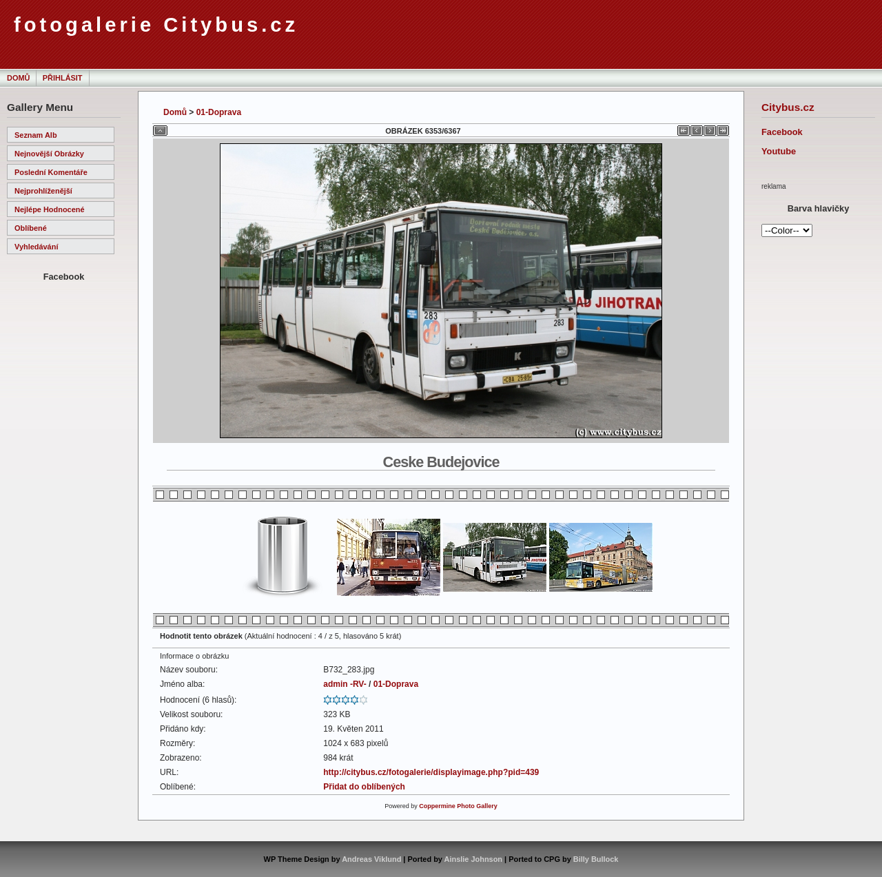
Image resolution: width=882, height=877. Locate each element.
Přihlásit (63, 78)
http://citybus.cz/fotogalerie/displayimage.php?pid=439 (431, 772)
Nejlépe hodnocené (49, 209)
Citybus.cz (787, 107)
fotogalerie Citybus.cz (156, 25)
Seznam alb (35, 135)
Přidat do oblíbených (364, 787)
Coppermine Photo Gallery (458, 806)
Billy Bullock (596, 859)
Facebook (782, 132)
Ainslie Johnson (473, 859)
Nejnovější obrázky (49, 153)
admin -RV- (344, 684)
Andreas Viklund (371, 859)
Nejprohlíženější (43, 191)
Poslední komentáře (51, 172)
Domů (18, 78)
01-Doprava (218, 112)
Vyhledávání (36, 247)
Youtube (778, 151)
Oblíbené (30, 228)
